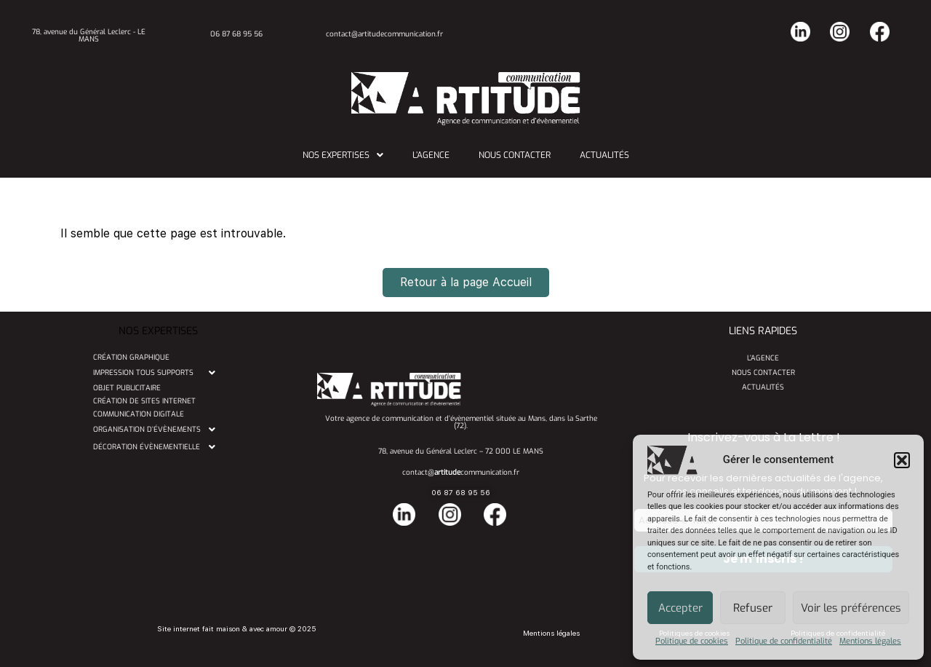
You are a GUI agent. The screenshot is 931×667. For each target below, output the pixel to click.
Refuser (752, 608)
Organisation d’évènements (158, 429)
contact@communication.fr (460, 472)
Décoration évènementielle (158, 447)
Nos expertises (343, 155)
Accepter (680, 608)
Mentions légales (870, 641)
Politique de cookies (691, 641)
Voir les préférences (851, 608)
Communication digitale (138, 414)
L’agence (430, 155)
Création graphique (131, 357)
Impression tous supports (158, 373)
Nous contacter (515, 155)
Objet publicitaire (127, 387)
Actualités (604, 155)
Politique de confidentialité (783, 641)
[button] (902, 460)
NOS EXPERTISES (158, 331)
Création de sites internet (144, 401)
